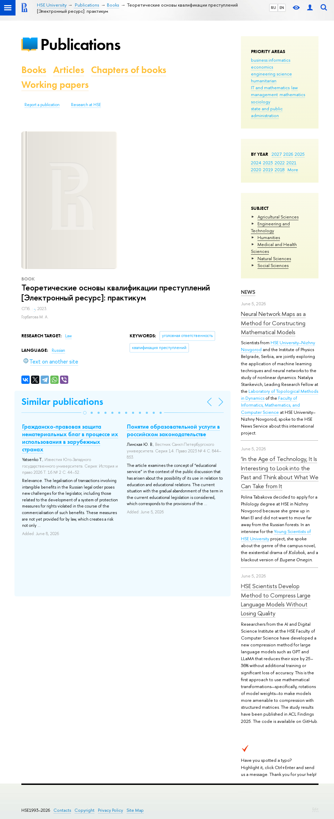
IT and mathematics (270, 87)
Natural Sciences (274, 258)
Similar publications (62, 402)
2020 (256, 169)
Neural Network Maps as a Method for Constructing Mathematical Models (273, 323)
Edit (315, 809)
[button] (84, 412)
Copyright (84, 810)
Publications (80, 44)
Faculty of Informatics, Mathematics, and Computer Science (270, 405)
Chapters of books (128, 70)
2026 (288, 154)
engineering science (271, 74)
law (294, 87)
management (264, 94)
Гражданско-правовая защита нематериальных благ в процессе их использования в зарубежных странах (70, 438)
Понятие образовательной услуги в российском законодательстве (173, 430)
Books (33, 70)
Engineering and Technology (270, 227)
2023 (268, 163)
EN (282, 7)
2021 (291, 163)
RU (273, 7)
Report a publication (42, 105)
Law (68, 336)
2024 (256, 163)
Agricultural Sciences (277, 217)
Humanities (268, 237)
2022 (280, 163)
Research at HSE (86, 105)
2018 (280, 169)
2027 (277, 154)
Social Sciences (273, 265)
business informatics (270, 60)
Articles (68, 70)
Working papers (55, 85)
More (292, 169)
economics (262, 67)
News (248, 292)
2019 (268, 169)
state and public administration (267, 112)
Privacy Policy (110, 810)
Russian (58, 350)
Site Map (135, 810)
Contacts (62, 810)
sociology (260, 102)
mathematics (292, 94)
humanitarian (263, 81)
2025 (300, 154)
